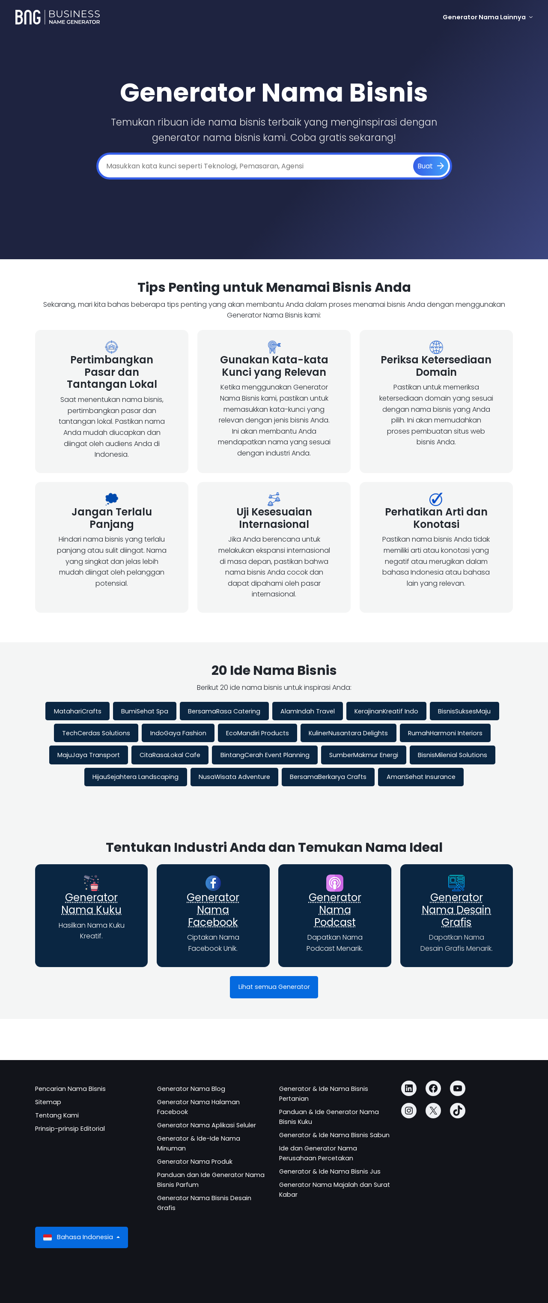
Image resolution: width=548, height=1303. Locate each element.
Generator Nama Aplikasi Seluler (206, 1125)
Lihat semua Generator (274, 986)
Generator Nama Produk (194, 1161)
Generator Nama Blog (191, 1088)
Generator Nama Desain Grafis (456, 909)
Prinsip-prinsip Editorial (70, 1128)
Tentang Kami (57, 1115)
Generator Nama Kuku (91, 903)
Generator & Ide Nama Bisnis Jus (330, 1171)
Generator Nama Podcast (335, 909)
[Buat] (430, 166)
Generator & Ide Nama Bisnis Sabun (334, 1135)
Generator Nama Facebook (213, 909)
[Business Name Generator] (57, 17)
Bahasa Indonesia (79, 1237)
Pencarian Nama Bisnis (70, 1088)
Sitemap (48, 1102)
